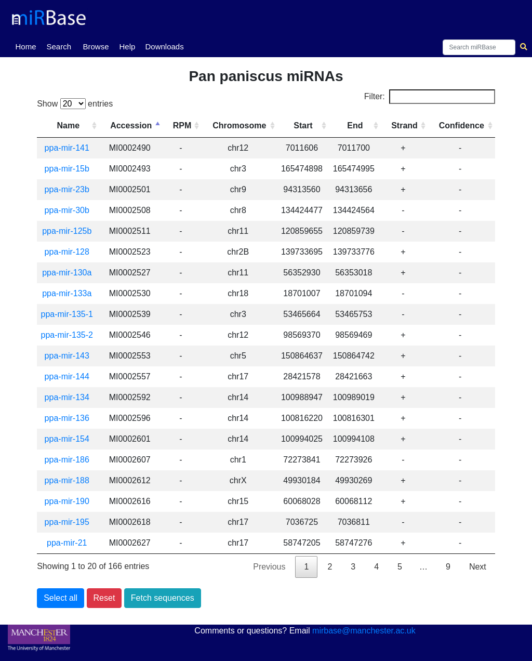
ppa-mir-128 (68, 251)
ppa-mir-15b (68, 168)
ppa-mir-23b (68, 189)
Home (28, 46)
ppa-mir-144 (68, 376)
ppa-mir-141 (68, 147)
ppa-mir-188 (68, 480)
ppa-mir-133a (69, 293)
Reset (104, 597)
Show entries (75, 103)
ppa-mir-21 (69, 542)
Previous (269, 566)
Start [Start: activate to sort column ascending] (305, 125)
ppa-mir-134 (68, 397)
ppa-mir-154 (68, 438)
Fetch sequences (162, 597)
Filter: (429, 96)
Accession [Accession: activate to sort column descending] (134, 125)
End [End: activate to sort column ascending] (356, 125)
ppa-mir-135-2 (69, 334)
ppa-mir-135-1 (69, 314)
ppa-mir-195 (68, 522)
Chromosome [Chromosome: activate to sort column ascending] (242, 125)
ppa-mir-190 (68, 501)
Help (127, 46)
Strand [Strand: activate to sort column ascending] (405, 125)
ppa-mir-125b (69, 231)
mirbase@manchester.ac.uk (364, 630)
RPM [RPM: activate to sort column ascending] (185, 125)
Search (58, 46)
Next (477, 566)
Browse (96, 46)
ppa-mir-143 (68, 355)
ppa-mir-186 (68, 459)
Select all (60, 597)
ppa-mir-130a (69, 272)
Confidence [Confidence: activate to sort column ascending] (461, 125)
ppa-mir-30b (68, 210)
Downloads (164, 46)
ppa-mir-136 (68, 418)
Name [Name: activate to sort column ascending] (70, 125)
